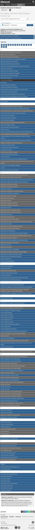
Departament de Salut (6, 245)
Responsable (6, 25)
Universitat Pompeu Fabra (7, 485)
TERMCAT (3, 464)
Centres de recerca (5, 129)
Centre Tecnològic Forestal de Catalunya (10, 127)
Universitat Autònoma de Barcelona (9, 474)
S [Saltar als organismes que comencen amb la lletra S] (1, 47)
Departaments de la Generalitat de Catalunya (11, 256)
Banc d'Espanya (4, 101)
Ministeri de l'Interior (5, 386)
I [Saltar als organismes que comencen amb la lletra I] (19, 45)
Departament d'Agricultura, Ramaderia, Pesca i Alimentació (14, 182)
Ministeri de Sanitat (5, 389)
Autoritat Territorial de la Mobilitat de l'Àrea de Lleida (13, 94)
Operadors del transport (6, 410)
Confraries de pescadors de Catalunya (9, 147)
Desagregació (27, 13)
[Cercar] (28, 1)
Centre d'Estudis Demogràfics (7, 120)
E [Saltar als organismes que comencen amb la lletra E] (10, 45)
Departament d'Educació (6, 189)
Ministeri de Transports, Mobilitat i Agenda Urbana (12, 398)
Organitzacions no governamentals (9, 417)
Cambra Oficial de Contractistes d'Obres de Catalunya (13, 113)
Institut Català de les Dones (7, 322)
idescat (5, 2)
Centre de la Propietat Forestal (8, 125)
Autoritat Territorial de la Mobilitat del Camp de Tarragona (14, 96)
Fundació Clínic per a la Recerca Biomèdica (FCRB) (12, 285)
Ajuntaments (4, 82)
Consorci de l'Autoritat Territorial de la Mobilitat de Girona (14, 159)
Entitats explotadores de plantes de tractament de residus (14, 277)
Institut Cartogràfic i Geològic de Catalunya (11, 310)
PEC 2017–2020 (4, 516)
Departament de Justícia (6, 224)
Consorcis (3, 167)
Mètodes (14, 5)
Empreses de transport (6, 268)
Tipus (2, 13)
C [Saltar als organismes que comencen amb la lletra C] (6, 45)
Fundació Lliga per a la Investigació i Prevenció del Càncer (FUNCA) (16, 293)
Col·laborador (14, 25)
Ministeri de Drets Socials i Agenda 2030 (10, 380)
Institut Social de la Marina (7, 347)
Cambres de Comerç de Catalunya (8, 118)
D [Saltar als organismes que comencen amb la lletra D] (8, 45)
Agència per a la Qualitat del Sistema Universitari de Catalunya (15, 66)
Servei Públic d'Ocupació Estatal (8, 452)
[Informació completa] (34, 36)
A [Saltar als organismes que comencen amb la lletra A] (1, 45)
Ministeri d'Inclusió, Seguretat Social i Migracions (12, 370)
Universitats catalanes (6, 490)
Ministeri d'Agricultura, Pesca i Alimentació (10, 359)
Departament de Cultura (6, 214)
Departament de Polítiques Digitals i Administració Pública (14, 240)
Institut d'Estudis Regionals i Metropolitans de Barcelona (14, 331)
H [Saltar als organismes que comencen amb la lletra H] (17, 45)
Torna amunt (32, 528)
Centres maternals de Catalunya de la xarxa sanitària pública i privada (17, 131)
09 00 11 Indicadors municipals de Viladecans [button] (13, 38)
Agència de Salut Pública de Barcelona (9, 61)
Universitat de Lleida (5, 481)
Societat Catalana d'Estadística (8, 455)
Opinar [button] (3, 512)
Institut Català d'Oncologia (7, 315)
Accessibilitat (4, 523)
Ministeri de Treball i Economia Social (9, 400)
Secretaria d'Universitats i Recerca (8, 445)
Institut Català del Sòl (5, 326)
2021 (22, 29)
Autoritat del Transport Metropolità (9, 92)
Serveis (8, 5)
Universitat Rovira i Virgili (6, 488)
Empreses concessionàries (7, 266)
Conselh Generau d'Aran (6, 150)
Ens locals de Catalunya (6, 275)
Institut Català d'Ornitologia (7, 317)
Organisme (6, 13)
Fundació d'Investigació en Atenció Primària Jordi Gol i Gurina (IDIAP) (16, 287)
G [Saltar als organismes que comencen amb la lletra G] (15, 45)
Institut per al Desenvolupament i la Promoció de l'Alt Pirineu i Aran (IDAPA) (16, 343)
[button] (34, 512)
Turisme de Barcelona (6, 469)
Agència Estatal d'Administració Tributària (10, 64)
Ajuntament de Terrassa (6, 78)
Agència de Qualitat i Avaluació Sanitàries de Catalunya (13, 59)
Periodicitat (3, 16)
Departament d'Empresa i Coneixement (10, 193)
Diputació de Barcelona (6, 259)
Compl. (8, 16)
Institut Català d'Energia (6, 312)
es (33, 522)
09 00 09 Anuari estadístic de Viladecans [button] (12, 36)
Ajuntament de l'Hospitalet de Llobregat (10, 73)
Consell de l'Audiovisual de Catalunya (9, 154)
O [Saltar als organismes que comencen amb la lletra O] (26, 45)
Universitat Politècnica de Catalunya (9, 483)
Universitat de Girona (5, 478)
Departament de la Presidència (8, 231)
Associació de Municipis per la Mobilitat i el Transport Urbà (14, 89)
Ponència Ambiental (5, 426)
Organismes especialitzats (7, 412)
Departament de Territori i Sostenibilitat (10, 249)
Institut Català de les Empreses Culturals (10, 324)
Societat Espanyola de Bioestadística (9, 457)
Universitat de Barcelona (6, 476)
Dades (2, 5)
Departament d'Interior (6, 207)
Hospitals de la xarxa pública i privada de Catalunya (12, 303)
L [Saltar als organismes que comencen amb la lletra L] (21, 45)
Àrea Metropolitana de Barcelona (8, 85)
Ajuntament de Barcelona (6, 68)
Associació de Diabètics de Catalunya (9, 87)
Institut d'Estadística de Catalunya (8, 329)
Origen (20, 13)
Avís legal (3, 521)
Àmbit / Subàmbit (14, 13)
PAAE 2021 (11, 516)
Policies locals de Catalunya (7, 424)
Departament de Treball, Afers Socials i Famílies (11, 254)
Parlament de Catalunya (6, 422)
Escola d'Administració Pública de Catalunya (11, 280)
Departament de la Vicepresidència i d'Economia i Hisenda (14, 233)
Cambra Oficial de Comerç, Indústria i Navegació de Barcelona (15, 108)
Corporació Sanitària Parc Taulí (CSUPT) (10, 170)
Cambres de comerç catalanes (7, 115)
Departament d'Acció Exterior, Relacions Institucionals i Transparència (17, 179)
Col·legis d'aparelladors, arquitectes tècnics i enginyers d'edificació (16, 140)
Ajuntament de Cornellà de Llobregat (9, 71)
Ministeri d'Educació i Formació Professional (11, 361)
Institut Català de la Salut (6, 319)
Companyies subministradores (8, 145)
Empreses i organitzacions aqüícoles (9, 273)
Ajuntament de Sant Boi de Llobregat (9, 75)
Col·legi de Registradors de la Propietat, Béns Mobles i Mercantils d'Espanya (15, 137)
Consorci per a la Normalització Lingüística (10, 165)
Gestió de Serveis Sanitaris (7, 298)
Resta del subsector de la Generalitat (9, 438)
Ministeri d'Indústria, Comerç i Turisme (9, 375)
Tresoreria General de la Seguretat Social (10, 467)
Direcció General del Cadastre (7, 261)
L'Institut (20, 5)
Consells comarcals (5, 156)
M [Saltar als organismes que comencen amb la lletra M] (24, 45)
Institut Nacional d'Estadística (7, 338)
